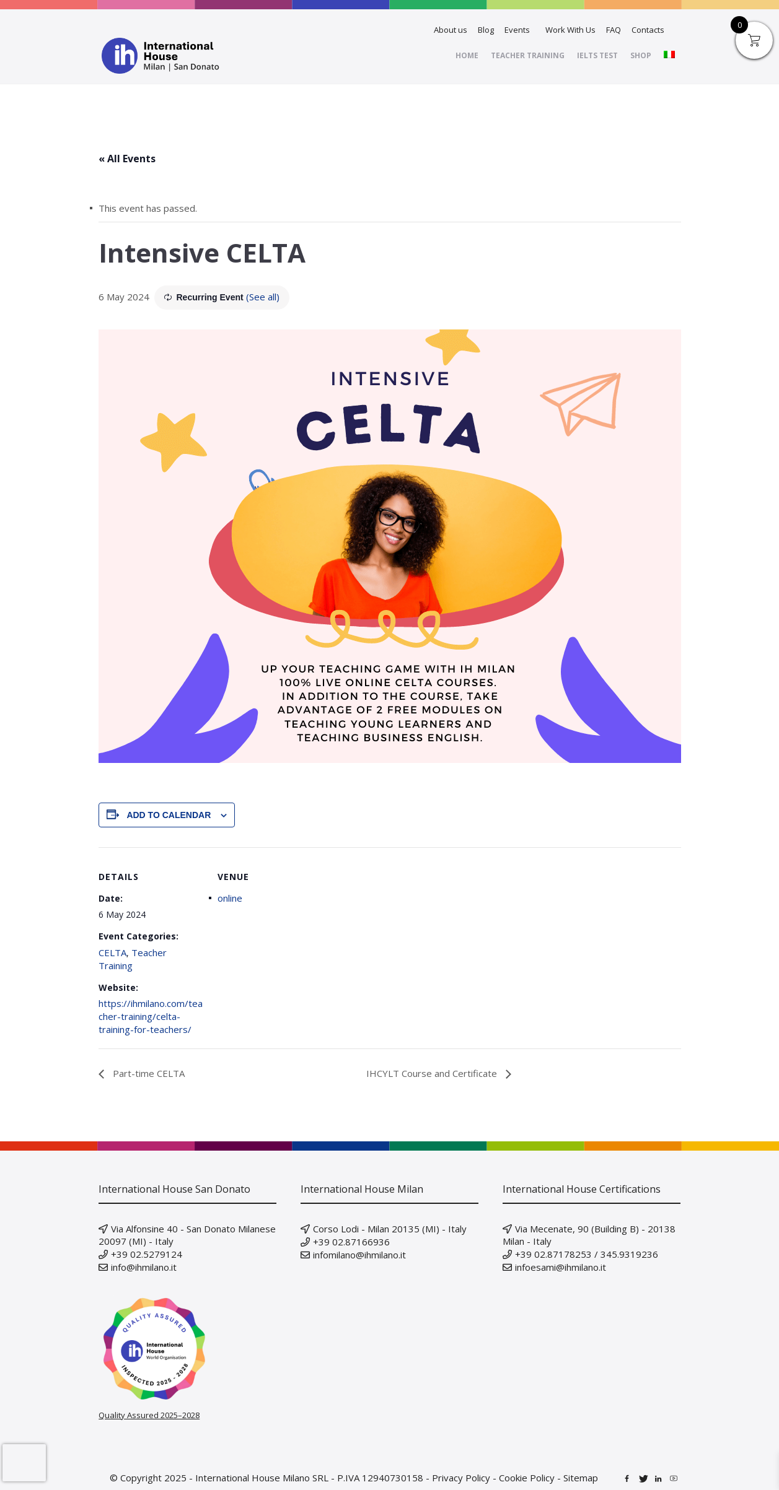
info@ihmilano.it (144, 1267)
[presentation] (24, 1462)
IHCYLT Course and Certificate (433, 1073)
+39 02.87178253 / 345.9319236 (586, 1254)
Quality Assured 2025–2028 (149, 1415)
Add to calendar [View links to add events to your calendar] (168, 815)
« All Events (127, 158)
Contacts (648, 29)
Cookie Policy (527, 1477)
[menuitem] (669, 56)
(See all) (262, 296)
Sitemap (580, 1477)
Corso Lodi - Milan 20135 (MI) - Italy (390, 1228)
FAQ (613, 29)
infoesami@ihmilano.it (560, 1267)
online (230, 898)
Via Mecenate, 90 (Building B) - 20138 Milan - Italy (589, 1234)
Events (517, 29)
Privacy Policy (461, 1477)
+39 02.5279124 (146, 1254)
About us (450, 29)
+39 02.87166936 (351, 1241)
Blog (486, 29)
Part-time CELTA (147, 1073)
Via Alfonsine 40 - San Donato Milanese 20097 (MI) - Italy (187, 1234)
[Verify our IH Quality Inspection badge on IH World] (187, 1349)
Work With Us (570, 29)
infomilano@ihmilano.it (359, 1254)
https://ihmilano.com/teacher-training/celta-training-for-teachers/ (151, 1016)
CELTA (112, 952)
